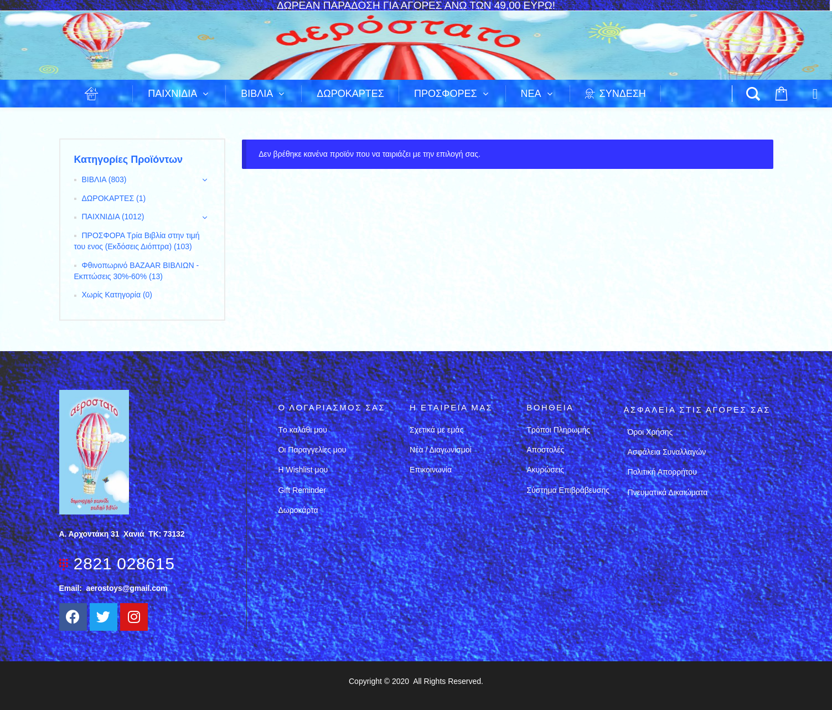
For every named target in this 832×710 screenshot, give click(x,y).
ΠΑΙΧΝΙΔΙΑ (101, 216)
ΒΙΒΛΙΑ (94, 179)
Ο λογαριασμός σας (331, 407)
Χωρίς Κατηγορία (111, 294)
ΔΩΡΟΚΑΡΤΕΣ (108, 198)
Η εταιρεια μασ (451, 407)
